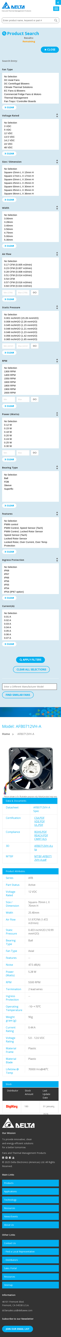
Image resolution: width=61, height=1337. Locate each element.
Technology (10, 1199)
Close (49, 49)
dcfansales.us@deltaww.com (17, 1310)
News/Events (11, 1216)
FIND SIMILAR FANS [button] (18, 695)
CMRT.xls (40, 839)
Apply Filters (30, 659)
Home (6, 734)
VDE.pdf (39, 821)
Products (9, 1183)
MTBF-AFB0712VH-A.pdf (43, 858)
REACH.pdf (41, 835)
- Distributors (11, 1259)
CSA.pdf (39, 818)
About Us (9, 1224)
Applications (10, 1191)
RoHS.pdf (40, 832)
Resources (9, 1208)
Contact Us (10, 1243)
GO (35, 292)
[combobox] (30, 20)
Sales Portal (10, 1268)
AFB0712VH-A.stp (43, 847)
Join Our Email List (17, 1328)
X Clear (9, 107)
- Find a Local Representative (19, 1251)
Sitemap (8, 1285)
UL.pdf (38, 825)
